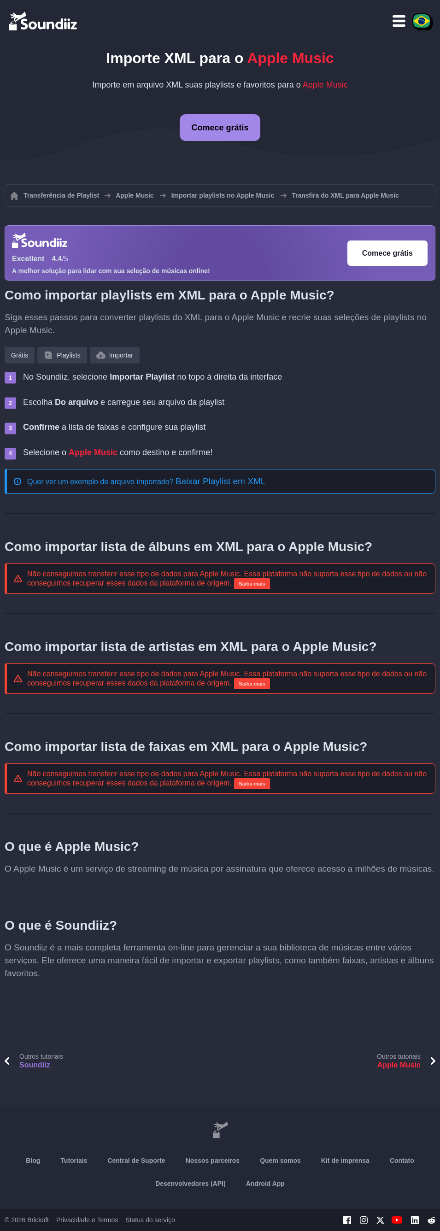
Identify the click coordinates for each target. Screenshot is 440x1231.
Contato (402, 1160)
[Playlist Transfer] (43, 21)
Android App (265, 1183)
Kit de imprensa (345, 1160)
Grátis (19, 355)
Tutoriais (73, 1160)
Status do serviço (150, 1220)
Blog (33, 1160)
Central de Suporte (136, 1160)
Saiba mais (252, 583)
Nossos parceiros (213, 1160)
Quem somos (280, 1160)
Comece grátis (219, 127)
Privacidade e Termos (87, 1220)
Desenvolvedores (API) (190, 1183)
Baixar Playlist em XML (220, 481)
